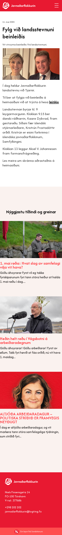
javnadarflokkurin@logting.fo (23, 511)
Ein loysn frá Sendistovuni (28, 531)
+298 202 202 (13, 507)
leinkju (54, 102)
